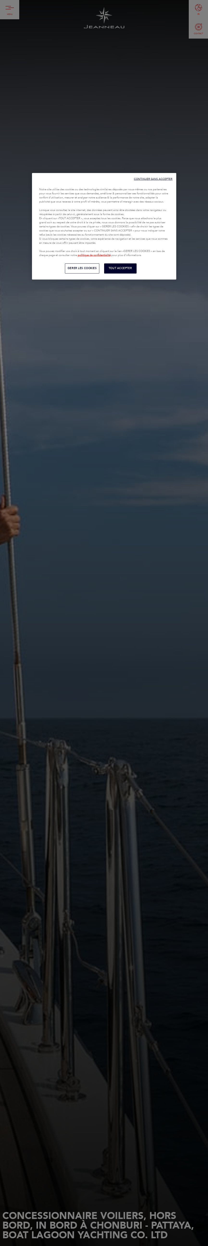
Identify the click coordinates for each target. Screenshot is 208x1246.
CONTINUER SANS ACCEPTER (153, 179)
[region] (104, 226)
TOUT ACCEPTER (120, 268)
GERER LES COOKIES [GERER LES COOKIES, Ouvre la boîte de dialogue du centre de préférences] (82, 268)
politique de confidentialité (94, 255)
